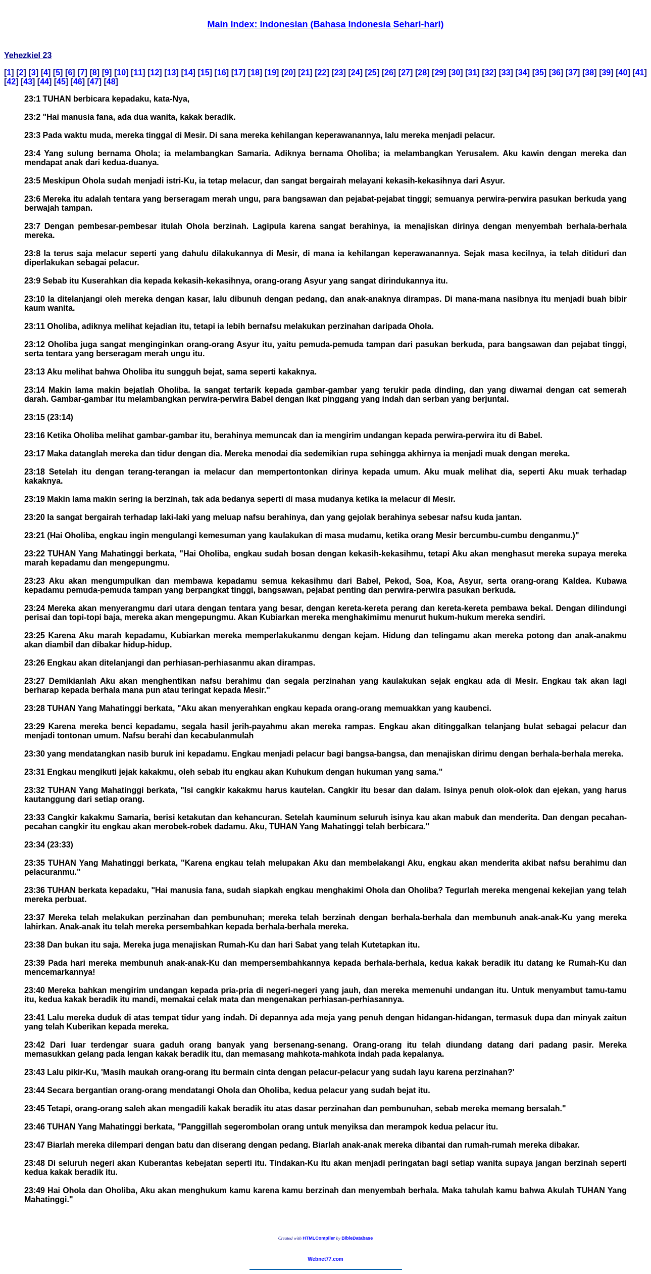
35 (539, 72)
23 (338, 72)
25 (372, 72)
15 (205, 72)
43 (27, 81)
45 (61, 81)
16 (221, 72)
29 (438, 72)
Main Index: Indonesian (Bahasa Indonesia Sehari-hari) (325, 24)
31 (472, 72)
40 (623, 72)
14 (188, 72)
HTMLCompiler (319, 1238)
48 (111, 81)
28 (422, 72)
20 (288, 72)
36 (556, 72)
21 (305, 72)
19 (271, 72)
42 (11, 81)
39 (606, 72)
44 (44, 81)
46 (77, 81)
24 (355, 72)
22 (322, 72)
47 (94, 81)
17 (238, 72)
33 (506, 72)
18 (255, 72)
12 (155, 72)
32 (489, 72)
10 (121, 72)
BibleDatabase (357, 1238)
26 (388, 72)
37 (572, 72)
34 (522, 72)
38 (589, 72)
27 (405, 72)
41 (639, 72)
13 (171, 72)
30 (455, 72)
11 (137, 72)
